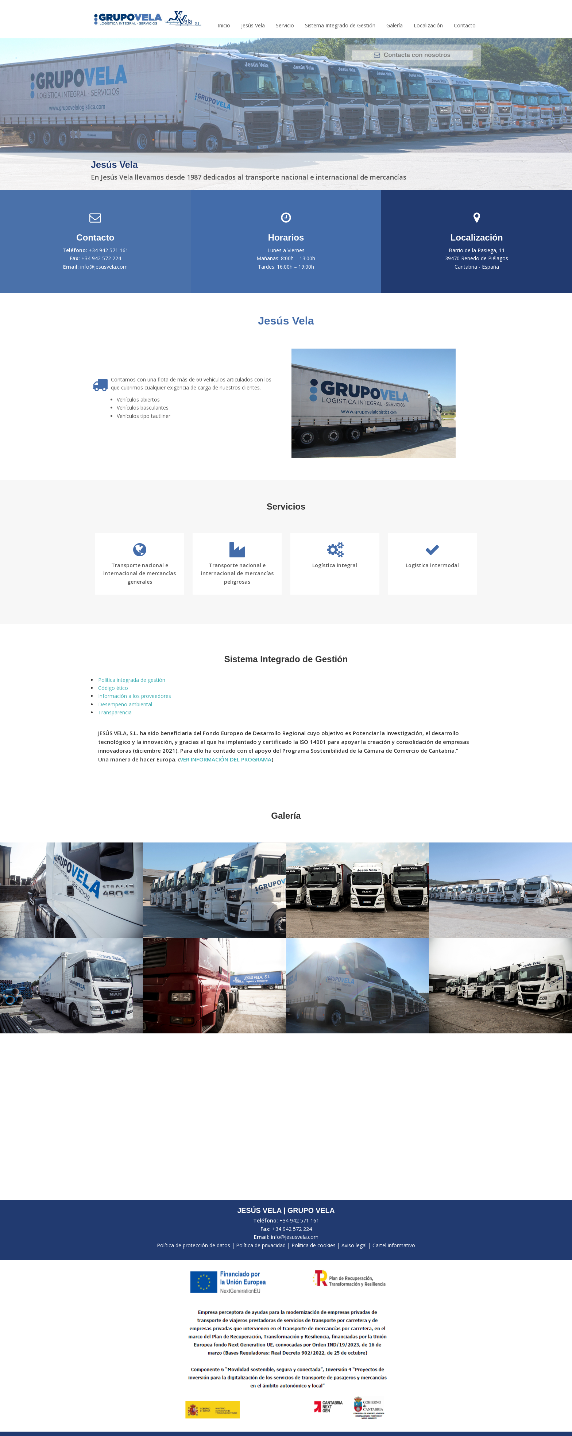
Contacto (465, 25)
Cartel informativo (393, 1245)
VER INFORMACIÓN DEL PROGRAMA (225, 759)
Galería (394, 25)
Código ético (113, 687)
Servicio (285, 25)
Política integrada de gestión (131, 679)
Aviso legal (354, 1245)
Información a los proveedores (134, 695)
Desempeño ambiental (125, 704)
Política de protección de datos (193, 1245)
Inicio (224, 25)
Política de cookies (313, 1245)
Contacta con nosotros (412, 54)
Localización (428, 25)
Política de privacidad (261, 1245)
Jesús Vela (253, 25)
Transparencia (115, 712)
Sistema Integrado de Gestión (340, 25)
